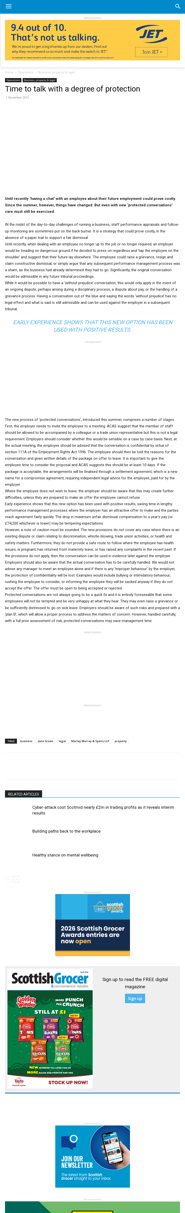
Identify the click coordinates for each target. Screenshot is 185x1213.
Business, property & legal (56, 72)
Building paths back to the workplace (66, 831)
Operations (26, 72)
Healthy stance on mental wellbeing (65, 855)
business (26, 741)
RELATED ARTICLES (23, 794)
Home (9, 72)
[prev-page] (8, 879)
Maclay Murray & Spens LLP (90, 741)
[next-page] (16, 879)
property (121, 741)
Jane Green (45, 741)
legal (62, 741)
